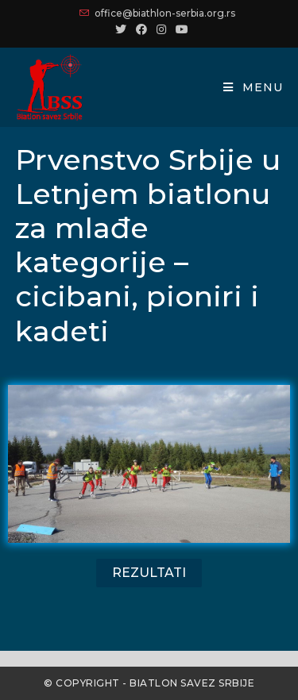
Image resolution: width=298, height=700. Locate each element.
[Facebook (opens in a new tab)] (141, 29)
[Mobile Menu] (253, 87)
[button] (149, 573)
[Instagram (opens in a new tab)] (161, 29)
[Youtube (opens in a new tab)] (179, 29)
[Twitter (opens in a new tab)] (120, 29)
